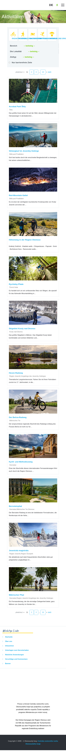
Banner (8, 663)
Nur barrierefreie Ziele (22, 62)
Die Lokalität (16, 51)
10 (43, 72)
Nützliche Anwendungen (14, 655)
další (49, 72)
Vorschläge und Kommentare (16, 659)
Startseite (8, 637)
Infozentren (9, 646)
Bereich (13, 46)
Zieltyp (13, 57)
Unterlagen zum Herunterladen (17, 650)
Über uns (8, 641)
